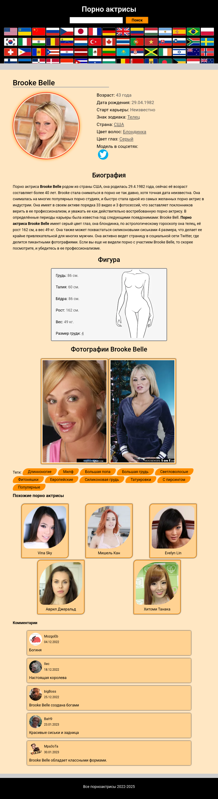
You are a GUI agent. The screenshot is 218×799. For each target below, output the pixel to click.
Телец (133, 117)
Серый (126, 139)
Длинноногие (40, 472)
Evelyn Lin (173, 553)
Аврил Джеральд (61, 609)
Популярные (29, 487)
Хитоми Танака (157, 609)
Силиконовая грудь (102, 479)
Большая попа (97, 472)
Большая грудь (135, 472)
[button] (75, 411)
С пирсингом (174, 479)
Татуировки (141, 479)
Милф (68, 472)
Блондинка (134, 131)
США (119, 124)
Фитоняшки (28, 479)
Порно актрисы (109, 9)
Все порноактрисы (99, 787)
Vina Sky (45, 553)
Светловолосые (174, 472)
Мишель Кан (109, 553)
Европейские (61, 479)
